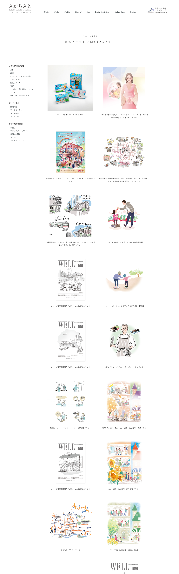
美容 (12, 86)
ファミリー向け (16, 110)
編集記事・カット (17, 83)
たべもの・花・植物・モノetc (21, 89)
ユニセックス (15, 116)
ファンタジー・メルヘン (19, 131)
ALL (11, 70)
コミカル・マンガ (17, 140)
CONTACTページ (129, 527)
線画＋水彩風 (15, 134)
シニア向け (14, 113)
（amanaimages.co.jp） (94, 534)
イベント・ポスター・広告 (20, 76)
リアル (13, 137)
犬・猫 (12, 92)
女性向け (13, 107)
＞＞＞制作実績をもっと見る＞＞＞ (152, 484)
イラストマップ (16, 79)
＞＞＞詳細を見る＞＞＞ (136, 543)
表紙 (12, 73)
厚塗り (12, 127)
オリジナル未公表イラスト (20, 95)
